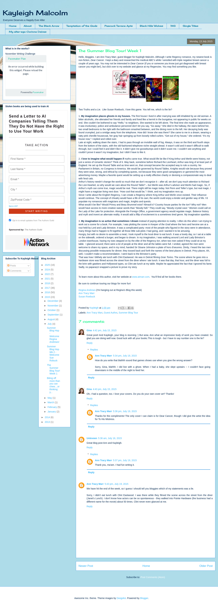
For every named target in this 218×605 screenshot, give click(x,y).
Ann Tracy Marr (87, 293)
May (50, 398)
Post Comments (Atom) (153, 577)
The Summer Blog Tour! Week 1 (53, 369)
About (27, 25)
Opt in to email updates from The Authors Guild (31, 220)
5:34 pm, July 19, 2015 (125, 355)
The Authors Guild (33, 229)
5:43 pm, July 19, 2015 (116, 484)
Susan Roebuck (87, 296)
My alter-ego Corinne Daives (27, 31)
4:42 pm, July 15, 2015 (105, 330)
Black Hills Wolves (151, 25)
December (53, 301)
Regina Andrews (87, 290)
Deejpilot (121, 598)
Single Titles (190, 25)
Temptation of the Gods (81, 25)
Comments (14, 270)
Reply (90, 343)
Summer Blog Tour (128, 312)
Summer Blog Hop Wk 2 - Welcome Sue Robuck (53, 353)
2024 (48, 269)
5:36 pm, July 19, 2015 (125, 411)
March (51, 402)
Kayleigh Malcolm (35, 13)
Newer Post (86, 565)
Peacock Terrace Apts (118, 25)
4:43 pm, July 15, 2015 (105, 389)
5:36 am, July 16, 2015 (110, 438)
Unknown (92, 438)
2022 (48, 274)
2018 (48, 283)
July (50, 324)
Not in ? (13, 206)
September (54, 314)
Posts (11, 265)
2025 (48, 265)
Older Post (206, 565)
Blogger (144, 598)
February (53, 407)
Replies (94, 349)
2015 (48, 297)
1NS (172, 25)
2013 (48, 422)
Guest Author (110, 312)
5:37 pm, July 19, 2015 (125, 460)
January (52, 411)
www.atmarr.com (140, 276)
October (52, 310)
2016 (48, 292)
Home (12, 25)
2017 (48, 288)
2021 (48, 278)
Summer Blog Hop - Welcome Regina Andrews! (53, 335)
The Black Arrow (49, 25)
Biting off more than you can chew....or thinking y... (53, 385)
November (53, 305)
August (51, 319)
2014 (48, 417)
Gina (89, 330)
